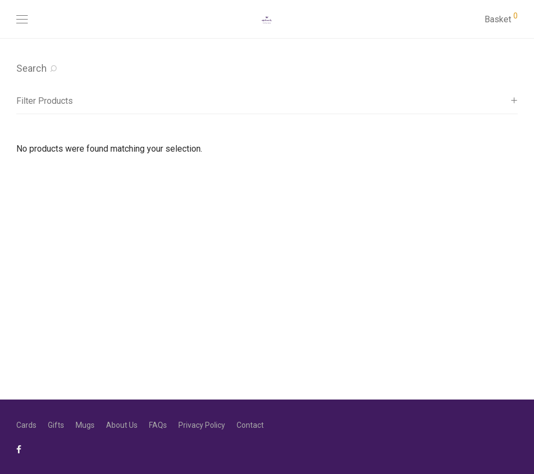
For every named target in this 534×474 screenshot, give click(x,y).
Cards (26, 425)
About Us (122, 425)
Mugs (85, 425)
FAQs (158, 425)
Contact (250, 425)
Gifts (56, 425)
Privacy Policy (201, 425)
